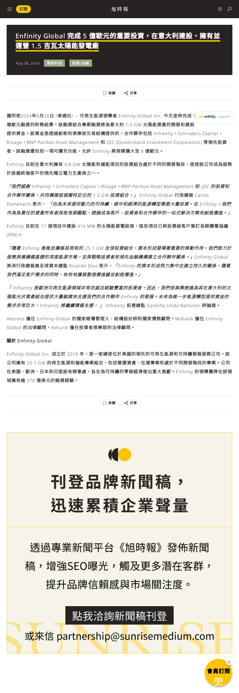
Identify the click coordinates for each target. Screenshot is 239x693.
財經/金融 (80, 63)
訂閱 (23, 9)
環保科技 (54, 63)
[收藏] (109, 93)
